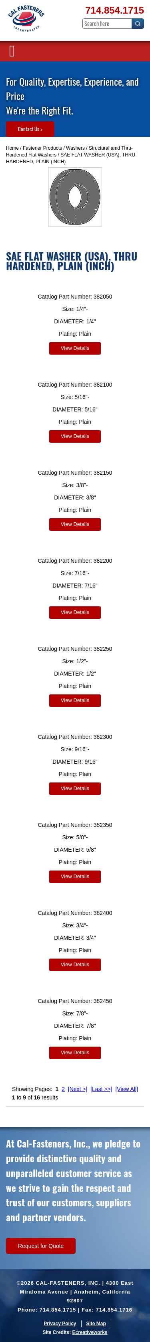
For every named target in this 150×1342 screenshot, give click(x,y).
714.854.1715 (114, 10)
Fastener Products (42, 148)
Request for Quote (41, 1246)
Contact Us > (30, 129)
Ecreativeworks (89, 1332)
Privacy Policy (60, 1323)
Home (12, 148)
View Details (75, 348)
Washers (75, 148)
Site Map (96, 1323)
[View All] (126, 1089)
